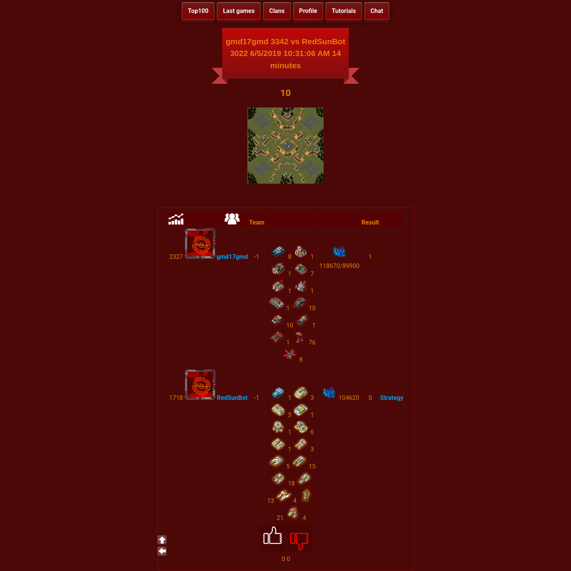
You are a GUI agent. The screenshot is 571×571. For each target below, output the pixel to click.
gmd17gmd (232, 256)
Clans (276, 10)
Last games (239, 10)
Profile (308, 10)
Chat (377, 10)
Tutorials (344, 10)
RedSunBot (232, 397)
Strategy (391, 397)
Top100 (198, 10)
